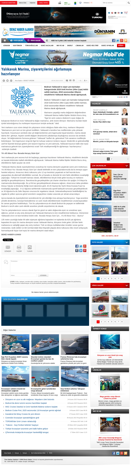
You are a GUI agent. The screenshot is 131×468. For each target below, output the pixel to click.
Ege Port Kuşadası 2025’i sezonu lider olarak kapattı (120, 194)
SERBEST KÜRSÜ (100, 329)
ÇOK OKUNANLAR (99, 166)
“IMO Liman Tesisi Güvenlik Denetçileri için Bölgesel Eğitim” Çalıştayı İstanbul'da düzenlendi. (110, 442)
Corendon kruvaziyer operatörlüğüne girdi (22, 418)
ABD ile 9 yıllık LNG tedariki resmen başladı (68, 41)
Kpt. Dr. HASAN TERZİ (107, 141)
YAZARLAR (96, 104)
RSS (50, 453)
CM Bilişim (31, 461)
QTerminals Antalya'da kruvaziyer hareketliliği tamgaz (27, 432)
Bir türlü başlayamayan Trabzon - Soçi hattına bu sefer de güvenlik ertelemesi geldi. (75, 392)
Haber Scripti (23, 461)
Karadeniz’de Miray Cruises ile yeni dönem (22, 414)
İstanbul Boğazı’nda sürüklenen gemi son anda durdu (119, 226)
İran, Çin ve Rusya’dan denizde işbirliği (120, 177)
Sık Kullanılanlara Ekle (38, 453)
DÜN (103, 236)
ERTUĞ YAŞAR (107, 151)
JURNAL (107, 132)
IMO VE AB (97, 411)
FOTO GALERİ (97, 242)
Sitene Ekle (22, 3)
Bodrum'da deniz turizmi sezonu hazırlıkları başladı (26, 403)
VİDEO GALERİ (97, 285)
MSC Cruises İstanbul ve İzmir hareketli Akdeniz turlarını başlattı (31, 407)
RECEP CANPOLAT (107, 112)
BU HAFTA (109, 236)
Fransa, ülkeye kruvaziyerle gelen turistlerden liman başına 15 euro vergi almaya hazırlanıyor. (45, 392)
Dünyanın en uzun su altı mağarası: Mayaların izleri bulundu (29, 399)
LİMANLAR (97, 370)
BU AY (116, 236)
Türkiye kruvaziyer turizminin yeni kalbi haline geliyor (26, 429)
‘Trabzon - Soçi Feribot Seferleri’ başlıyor (22, 425)
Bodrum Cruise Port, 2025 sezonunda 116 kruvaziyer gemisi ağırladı (33, 410)
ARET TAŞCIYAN (107, 121)
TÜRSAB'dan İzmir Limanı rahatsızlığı (20, 421)
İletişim (25, 453)
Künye (17, 453)
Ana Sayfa (7, 453)
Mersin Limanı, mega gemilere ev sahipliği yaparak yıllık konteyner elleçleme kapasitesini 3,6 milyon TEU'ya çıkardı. (110, 401)
